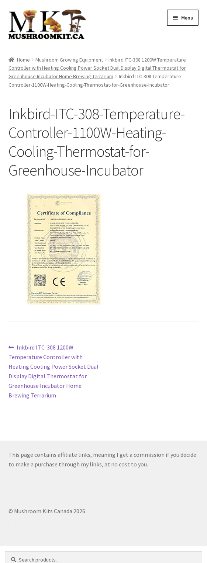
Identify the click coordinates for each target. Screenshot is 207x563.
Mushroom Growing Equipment (69, 59)
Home (23, 59)
